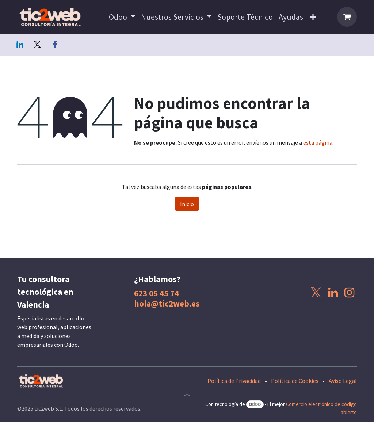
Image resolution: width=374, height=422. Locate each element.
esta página (317, 142)
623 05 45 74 (156, 293)
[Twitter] (37, 45)
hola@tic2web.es (167, 303)
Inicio (187, 204)
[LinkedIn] (20, 45)
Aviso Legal (343, 380)
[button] (187, 394)
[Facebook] (55, 45)
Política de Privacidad (234, 380)
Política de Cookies (294, 380)
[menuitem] (122, 17)
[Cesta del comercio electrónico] (347, 17)
